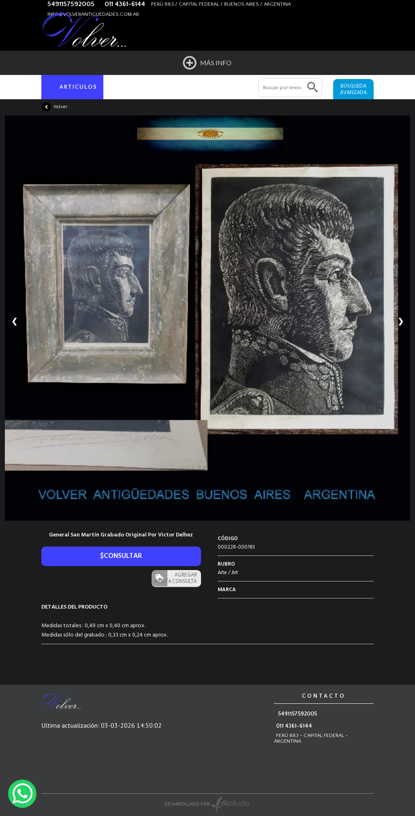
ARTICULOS (78, 87)
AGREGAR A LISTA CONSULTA (175, 578)
